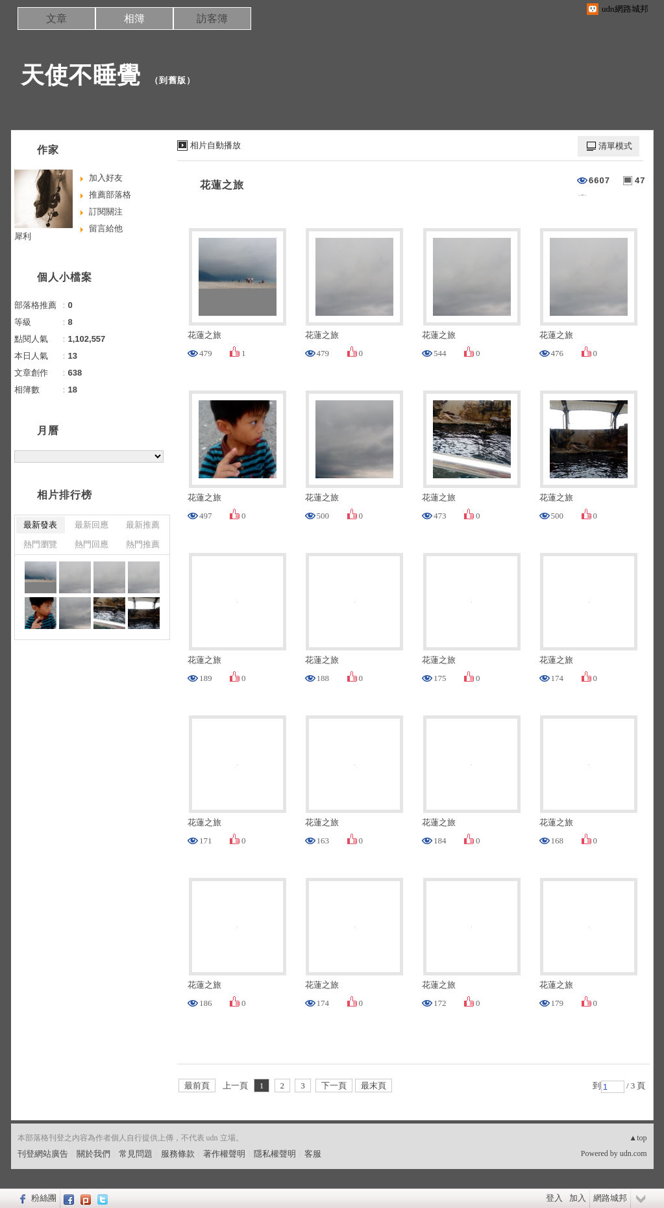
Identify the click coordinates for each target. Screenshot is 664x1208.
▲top (637, 1137)
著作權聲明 (224, 1154)
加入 (577, 1198)
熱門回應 (91, 544)
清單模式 (615, 146)
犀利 (22, 236)
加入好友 (106, 178)
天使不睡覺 (81, 75)
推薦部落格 (110, 194)
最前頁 (197, 1085)
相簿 (134, 18)
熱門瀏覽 (40, 544)
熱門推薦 (143, 544)
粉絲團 (43, 1198)
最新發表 (40, 525)
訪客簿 (212, 18)
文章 (56, 18)
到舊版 (172, 80)
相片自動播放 (215, 145)
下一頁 (334, 1085)
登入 (554, 1198)
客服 (312, 1154)
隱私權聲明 (275, 1154)
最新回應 (91, 525)
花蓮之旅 (222, 184)
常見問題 (136, 1154)
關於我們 (93, 1154)
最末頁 (373, 1085)
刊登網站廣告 (43, 1154)
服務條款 (178, 1154)
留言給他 (106, 228)
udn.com (633, 1153)
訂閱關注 (106, 211)
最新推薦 (143, 525)
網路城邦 (610, 1198)
